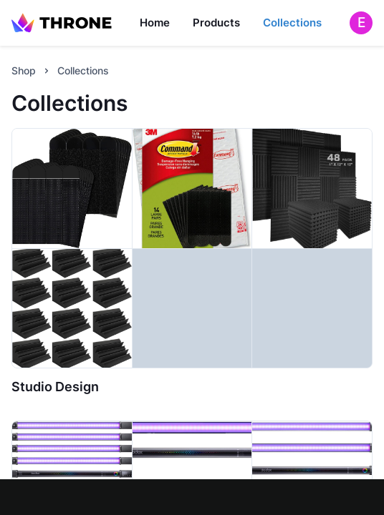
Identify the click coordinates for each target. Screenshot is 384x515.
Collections (292, 22)
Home (155, 22)
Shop (23, 70)
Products (216, 22)
